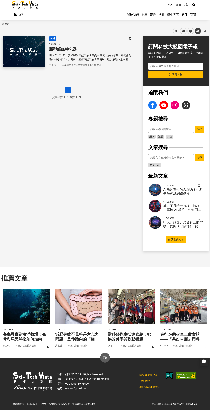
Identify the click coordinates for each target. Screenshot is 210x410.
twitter (176, 31)
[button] (194, 5)
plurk (183, 31)
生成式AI (154, 165)
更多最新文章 (176, 239)
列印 (205, 31)
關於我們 (133, 14)
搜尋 (199, 129)
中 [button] (198, 31)
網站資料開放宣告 (149, 387)
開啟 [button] (105, 357)
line (189, 31)
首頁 (5, 24)
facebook (169, 31)
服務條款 (144, 381)
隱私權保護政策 (148, 375)
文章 (144, 14)
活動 (161, 14)
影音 (153, 14)
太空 (169, 136)
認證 (193, 14)
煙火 (151, 136)
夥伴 (184, 14)
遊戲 (160, 136)
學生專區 (173, 14)
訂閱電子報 (175, 74)
